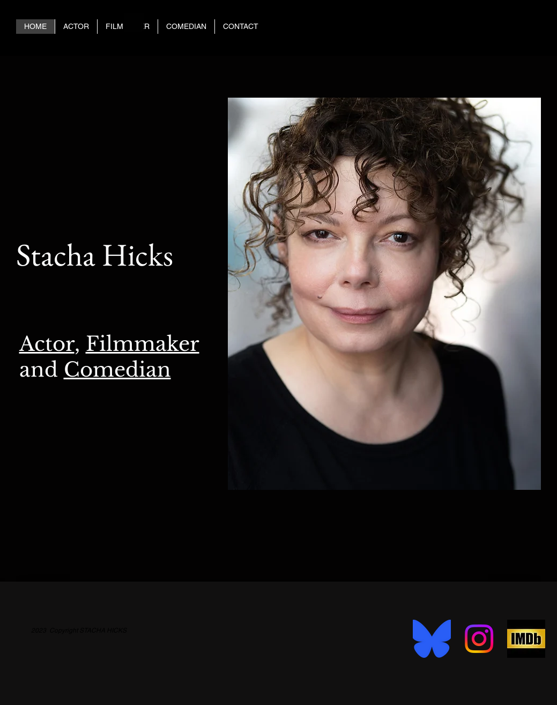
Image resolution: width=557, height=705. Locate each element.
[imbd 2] (526, 639)
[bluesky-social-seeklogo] (432, 639)
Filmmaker (142, 344)
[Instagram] (479, 639)
